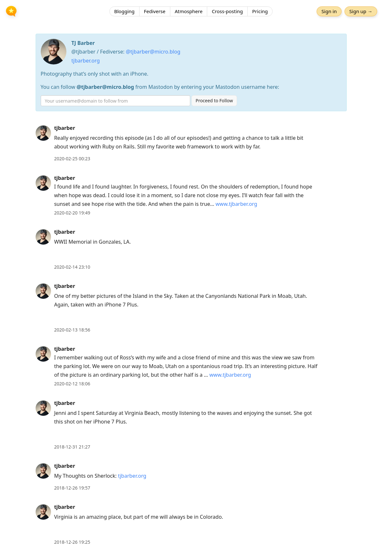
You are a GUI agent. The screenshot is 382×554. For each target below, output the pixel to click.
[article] (190, 143)
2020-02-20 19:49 (72, 213)
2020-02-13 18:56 (72, 330)
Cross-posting (227, 11)
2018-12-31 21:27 (72, 447)
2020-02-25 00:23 (72, 158)
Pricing (260, 11)
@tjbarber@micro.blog (153, 51)
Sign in (329, 11)
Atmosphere (189, 11)
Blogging (124, 11)
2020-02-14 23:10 (72, 267)
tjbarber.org (86, 60)
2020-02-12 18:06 (72, 384)
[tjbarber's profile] (43, 132)
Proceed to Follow (214, 100)
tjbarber (64, 127)
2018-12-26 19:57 (72, 488)
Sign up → (360, 11)
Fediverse (155, 11)
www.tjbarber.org (236, 203)
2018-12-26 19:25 (72, 542)
